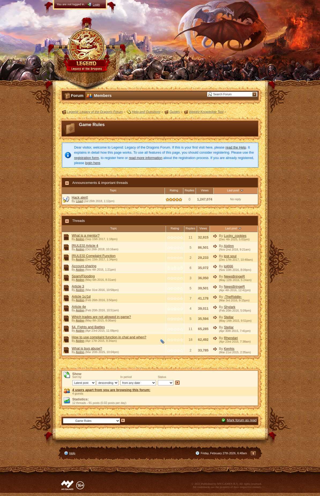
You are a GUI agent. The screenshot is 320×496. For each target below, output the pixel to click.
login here (92, 163)
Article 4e (79, 307)
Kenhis (229, 349)
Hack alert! (80, 197)
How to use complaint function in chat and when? (109, 337)
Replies (189, 190)
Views (205, 190)
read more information (145, 158)
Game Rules (92, 124)
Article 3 (78, 286)
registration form (86, 158)
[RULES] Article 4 (85, 246)
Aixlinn (80, 239)
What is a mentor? (86, 235)
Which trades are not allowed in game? (101, 317)
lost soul (230, 256)
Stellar (228, 317)
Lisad (79, 201)
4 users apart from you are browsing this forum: (111, 390)
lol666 (228, 266)
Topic (113, 190)
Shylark (229, 307)
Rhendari (231, 338)
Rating (174, 190)
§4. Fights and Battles (88, 327)
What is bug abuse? (87, 348)
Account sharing (84, 266)
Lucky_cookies (235, 236)
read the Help (235, 147)
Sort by (76, 376)
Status (162, 376)
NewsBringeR (234, 276)
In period (126, 376)
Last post (235, 190)
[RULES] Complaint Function (94, 256)
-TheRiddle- (233, 297)
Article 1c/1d (81, 296)
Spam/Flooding (83, 276)
